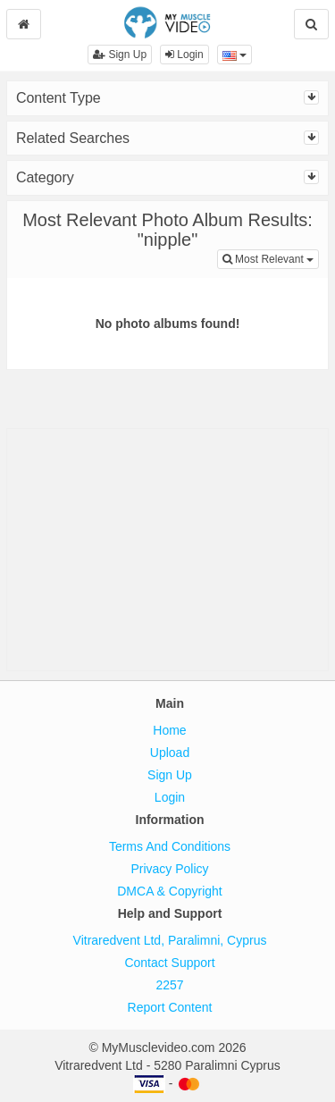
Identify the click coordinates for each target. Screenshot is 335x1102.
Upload (169, 752)
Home (169, 730)
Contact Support (169, 962)
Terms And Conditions (169, 846)
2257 (169, 985)
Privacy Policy (169, 869)
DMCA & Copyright (169, 891)
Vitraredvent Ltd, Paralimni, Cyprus (170, 940)
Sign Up (120, 54)
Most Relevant (270, 257)
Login (184, 54)
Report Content (170, 1007)
